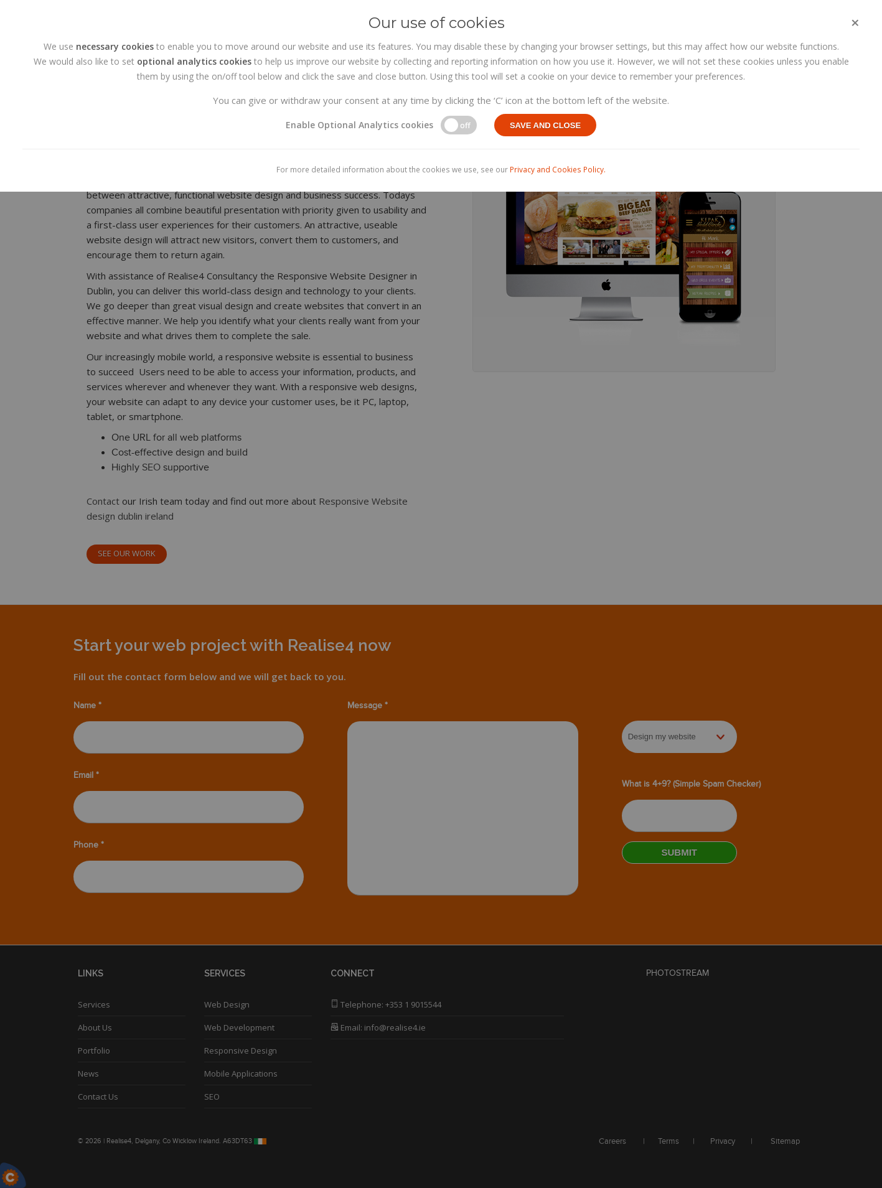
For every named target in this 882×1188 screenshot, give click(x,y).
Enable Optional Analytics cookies (359, 125)
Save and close (545, 125)
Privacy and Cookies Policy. (558, 169)
